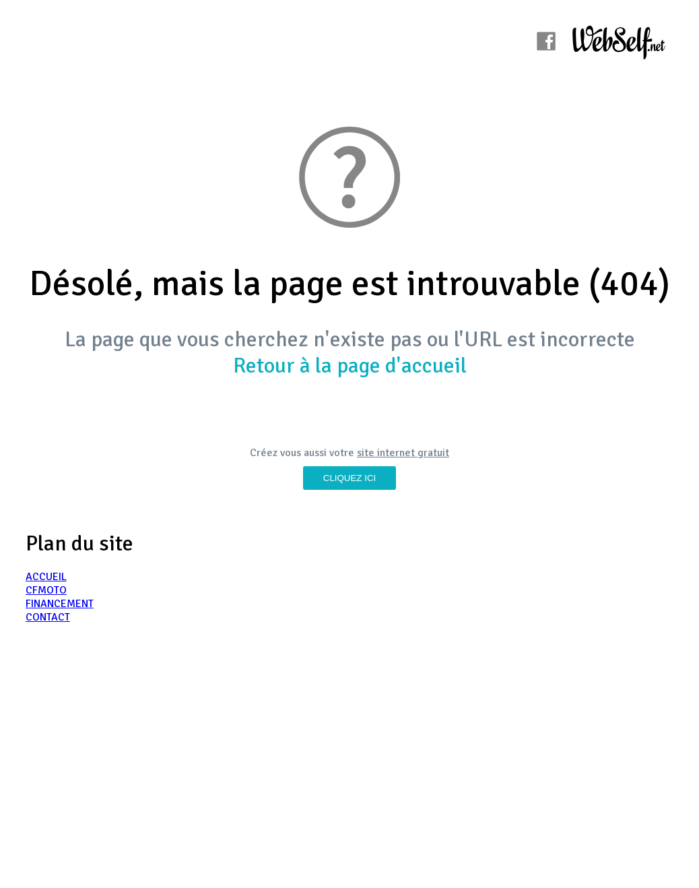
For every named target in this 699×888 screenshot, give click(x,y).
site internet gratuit (403, 452)
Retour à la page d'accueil (350, 365)
